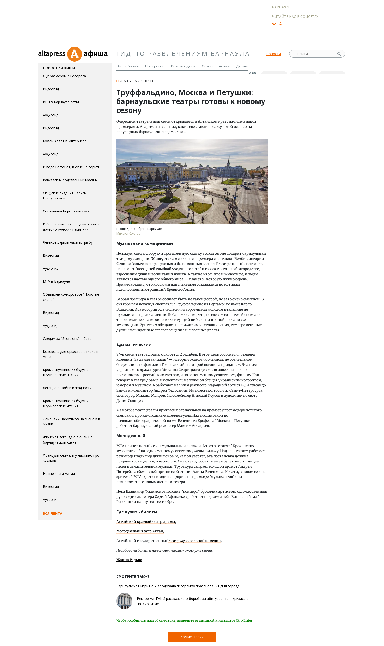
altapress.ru (52, 53)
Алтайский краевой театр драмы (145, 521)
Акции (224, 66)
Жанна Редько (129, 560)
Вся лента (52, 513)
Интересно (155, 66)
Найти (339, 54)
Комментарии (192, 636)
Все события (127, 66)
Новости (273, 53)
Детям (242, 66)
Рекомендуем (183, 66)
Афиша (89, 53)
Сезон (207, 66)
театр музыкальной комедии (194, 541)
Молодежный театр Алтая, (140, 531)
